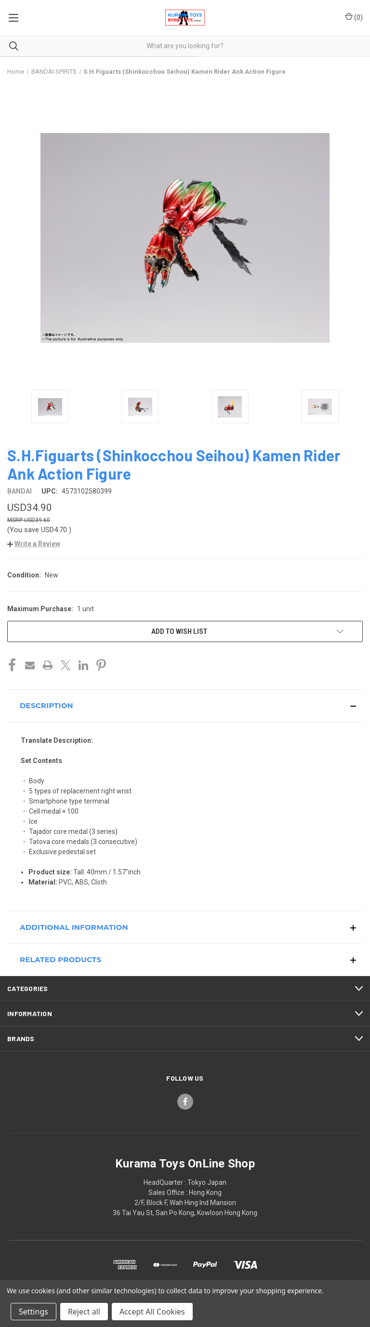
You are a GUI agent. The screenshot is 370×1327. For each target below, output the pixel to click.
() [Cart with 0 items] (354, 17)
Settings (33, 1311)
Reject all (84, 1311)
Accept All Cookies (152, 1311)
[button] (33, 544)
